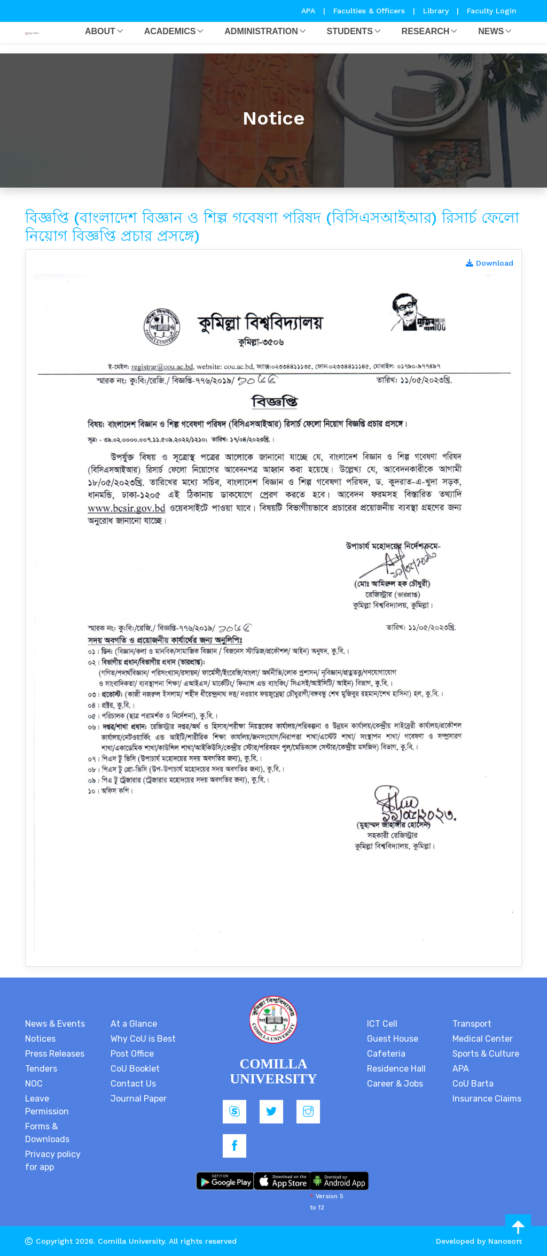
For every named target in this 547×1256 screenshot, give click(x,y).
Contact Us (133, 1084)
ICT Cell (382, 1024)
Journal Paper (139, 1099)
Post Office (132, 1054)
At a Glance (134, 1024)
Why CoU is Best (143, 1039)
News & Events (55, 1024)
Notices (40, 1039)
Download (489, 263)
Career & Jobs (395, 1084)
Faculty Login (492, 10)
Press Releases (54, 1054)
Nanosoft (505, 1241)
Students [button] (350, 31)
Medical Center (482, 1039)
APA (309, 10)
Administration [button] (261, 31)
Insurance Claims (486, 1099)
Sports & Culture (485, 1054)
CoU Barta (473, 1084)
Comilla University (131, 1241)
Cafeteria (386, 1054)
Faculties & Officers (369, 10)
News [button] (491, 31)
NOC (34, 1084)
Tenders (41, 1069)
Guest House (392, 1039)
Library (437, 10)
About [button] (100, 31)
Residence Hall (396, 1069)
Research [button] (426, 31)
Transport (471, 1024)
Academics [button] (170, 31)
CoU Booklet (135, 1069)
